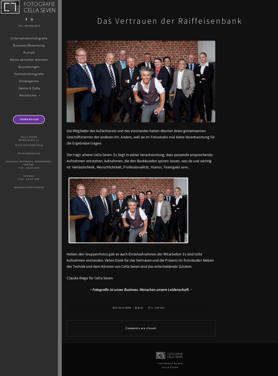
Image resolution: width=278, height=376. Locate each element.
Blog (140, 308)
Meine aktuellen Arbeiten (29, 60)
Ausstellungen (29, 67)
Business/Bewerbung (29, 45)
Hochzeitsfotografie (29, 74)
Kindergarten (29, 81)
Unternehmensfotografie (29, 38)
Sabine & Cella (29, 88)
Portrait (29, 53)
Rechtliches (28, 95)
